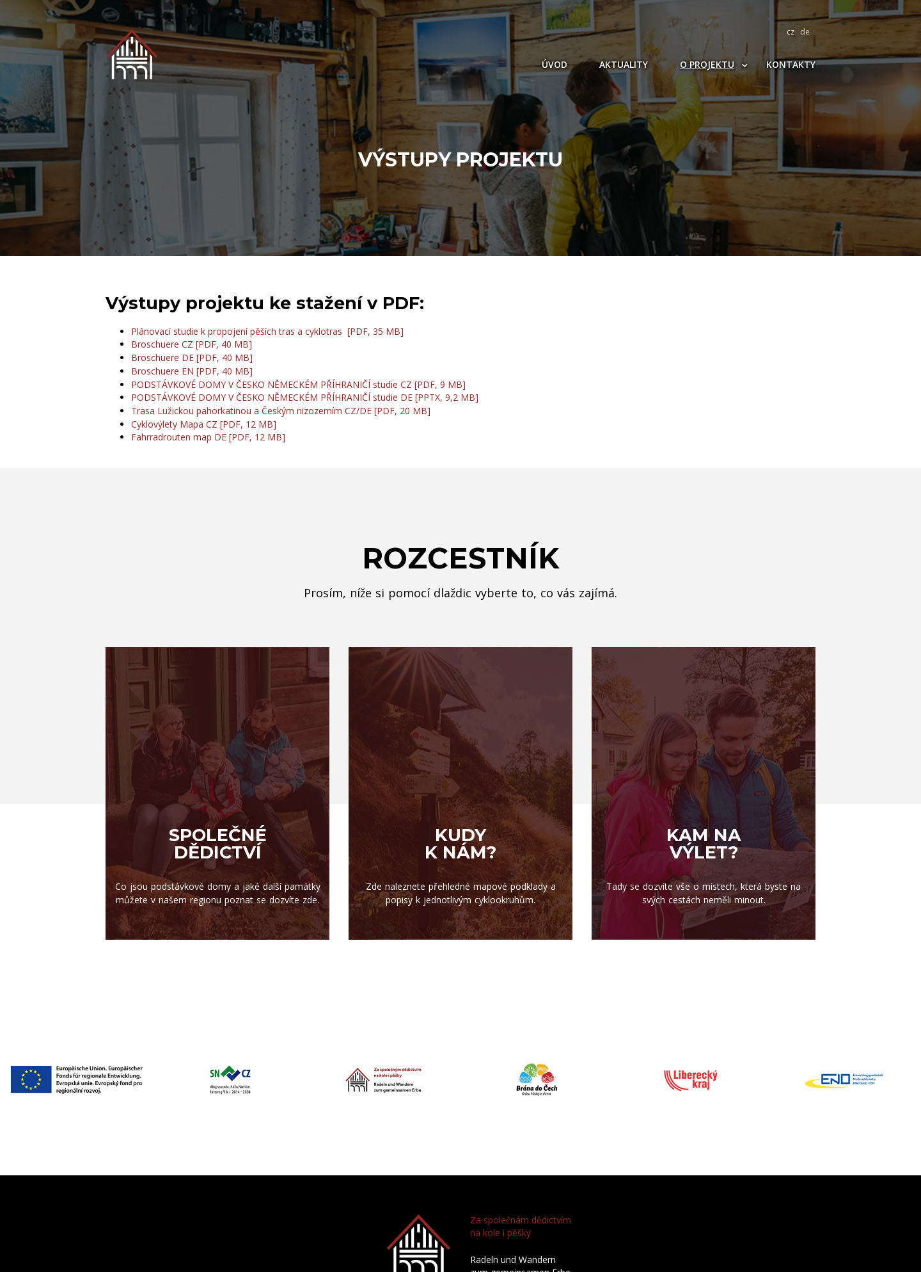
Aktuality (623, 64)
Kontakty (790, 64)
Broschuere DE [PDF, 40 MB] (192, 357)
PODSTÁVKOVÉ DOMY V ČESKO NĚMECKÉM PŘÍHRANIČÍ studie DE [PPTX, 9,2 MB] (304, 397)
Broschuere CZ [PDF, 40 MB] (191, 344)
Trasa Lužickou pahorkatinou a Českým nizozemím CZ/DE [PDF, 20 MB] (280, 411)
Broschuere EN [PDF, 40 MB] (192, 371)
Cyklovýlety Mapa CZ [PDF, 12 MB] (203, 424)
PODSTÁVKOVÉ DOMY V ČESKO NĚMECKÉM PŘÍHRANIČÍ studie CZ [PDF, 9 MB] (298, 384)
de (805, 31)
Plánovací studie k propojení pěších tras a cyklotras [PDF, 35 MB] (267, 331)
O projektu (707, 64)
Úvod (554, 64)
